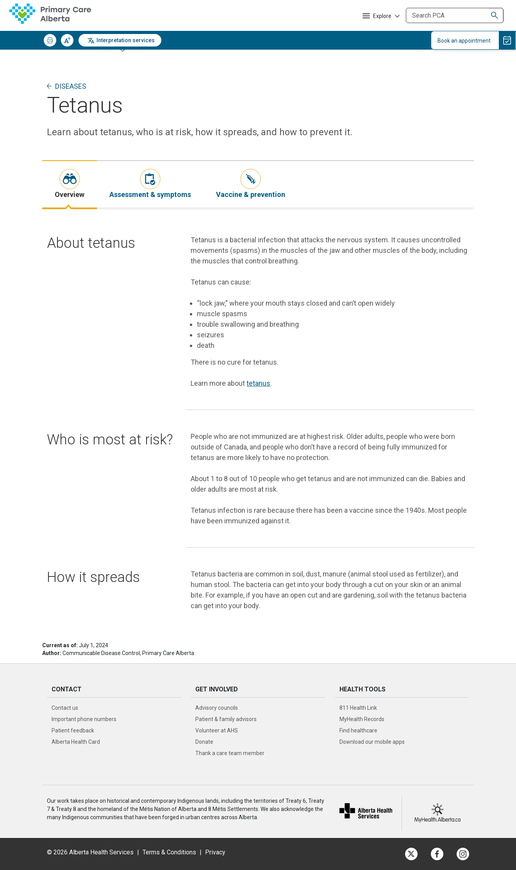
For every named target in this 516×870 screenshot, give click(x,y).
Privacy (215, 852)
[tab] (69, 184)
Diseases (70, 86)
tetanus (258, 383)
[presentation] (69, 184)
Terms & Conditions (169, 852)
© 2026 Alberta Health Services (91, 852)
